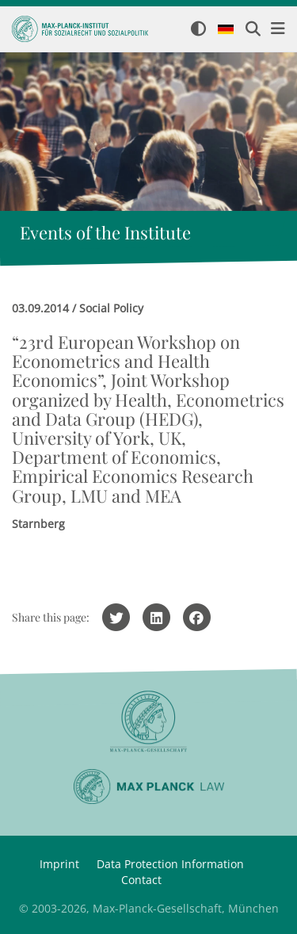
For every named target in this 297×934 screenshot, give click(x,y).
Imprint (59, 863)
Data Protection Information (170, 863)
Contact (141, 879)
